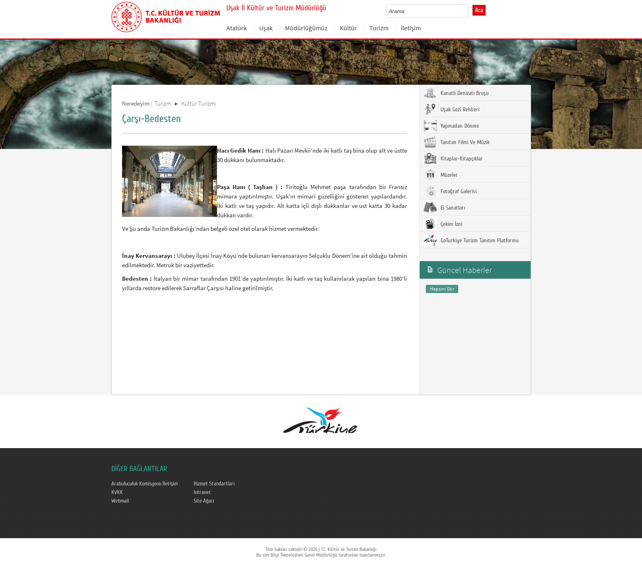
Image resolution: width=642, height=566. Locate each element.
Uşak (266, 28)
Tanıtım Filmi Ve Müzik (457, 142)
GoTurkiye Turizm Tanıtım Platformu (471, 240)
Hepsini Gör (442, 289)
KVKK (117, 492)
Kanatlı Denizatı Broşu (456, 93)
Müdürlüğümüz (306, 28)
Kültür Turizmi (198, 103)
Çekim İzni (443, 224)
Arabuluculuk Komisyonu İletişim (144, 483)
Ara (479, 10)
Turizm (379, 28)
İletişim (411, 28)
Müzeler (441, 174)
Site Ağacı (204, 501)
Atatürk (236, 28)
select (470, 11)
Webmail (120, 501)
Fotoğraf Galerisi (450, 191)
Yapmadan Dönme (451, 125)
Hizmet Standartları (214, 483)
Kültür (348, 28)
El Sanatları (444, 207)
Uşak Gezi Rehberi (451, 109)
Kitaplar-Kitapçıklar (453, 158)
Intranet (202, 492)
